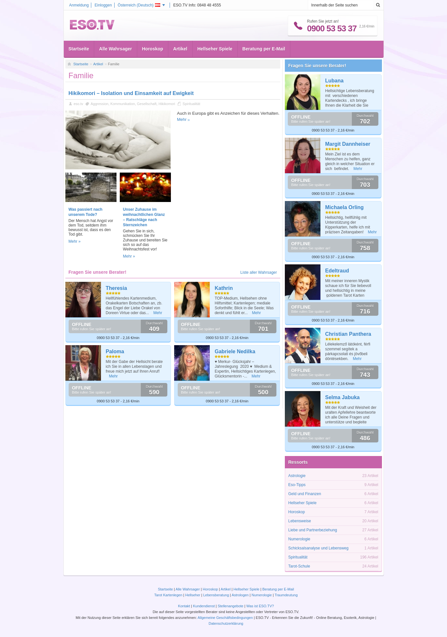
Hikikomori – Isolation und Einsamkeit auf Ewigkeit (131, 93)
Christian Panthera (348, 334)
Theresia (116, 288)
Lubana (334, 80)
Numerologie (299, 539)
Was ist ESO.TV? (260, 606)
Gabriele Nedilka (235, 351)
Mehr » (75, 241)
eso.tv (78, 104)
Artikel (180, 48)
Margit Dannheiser (348, 144)
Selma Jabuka (342, 397)
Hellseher (192, 595)
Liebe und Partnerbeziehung (312, 530)
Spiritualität (191, 104)
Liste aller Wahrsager (258, 272)
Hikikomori (167, 104)
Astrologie (297, 475)
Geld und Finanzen (304, 494)
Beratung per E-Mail (263, 48)
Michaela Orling (344, 207)
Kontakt (184, 606)
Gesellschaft (147, 104)
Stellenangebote (231, 606)
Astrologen (240, 595)
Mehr (182, 119)
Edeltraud (337, 270)
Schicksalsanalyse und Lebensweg (318, 548)
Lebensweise (299, 521)
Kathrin (224, 288)
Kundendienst (204, 606)
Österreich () (139, 5)
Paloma (115, 351)
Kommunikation (122, 104)
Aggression (99, 104)
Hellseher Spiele (214, 48)
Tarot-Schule (299, 566)
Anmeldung (79, 5)
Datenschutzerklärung (225, 623)
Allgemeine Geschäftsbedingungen (225, 618)
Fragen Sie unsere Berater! (317, 65)
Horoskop (152, 48)
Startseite (79, 48)
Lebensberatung (216, 595)
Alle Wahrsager (115, 48)
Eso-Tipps (297, 485)
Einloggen (103, 5)
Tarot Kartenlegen (168, 595)
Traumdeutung (285, 595)
